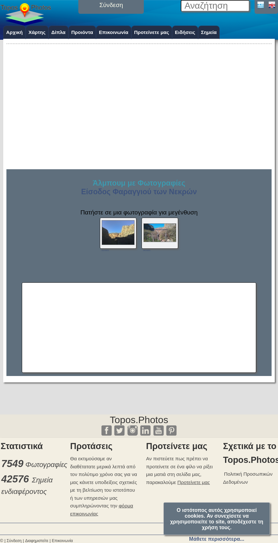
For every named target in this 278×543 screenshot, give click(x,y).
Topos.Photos (139, 419)
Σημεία (209, 32)
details (105, 250)
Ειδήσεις (185, 32)
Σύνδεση (14, 541)
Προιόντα (82, 32)
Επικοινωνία (113, 32)
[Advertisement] (139, 90)
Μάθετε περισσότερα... (216, 539)
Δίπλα (58, 32)
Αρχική (14, 32)
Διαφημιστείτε (36, 541)
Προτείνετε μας (151, 32)
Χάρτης (37, 32)
